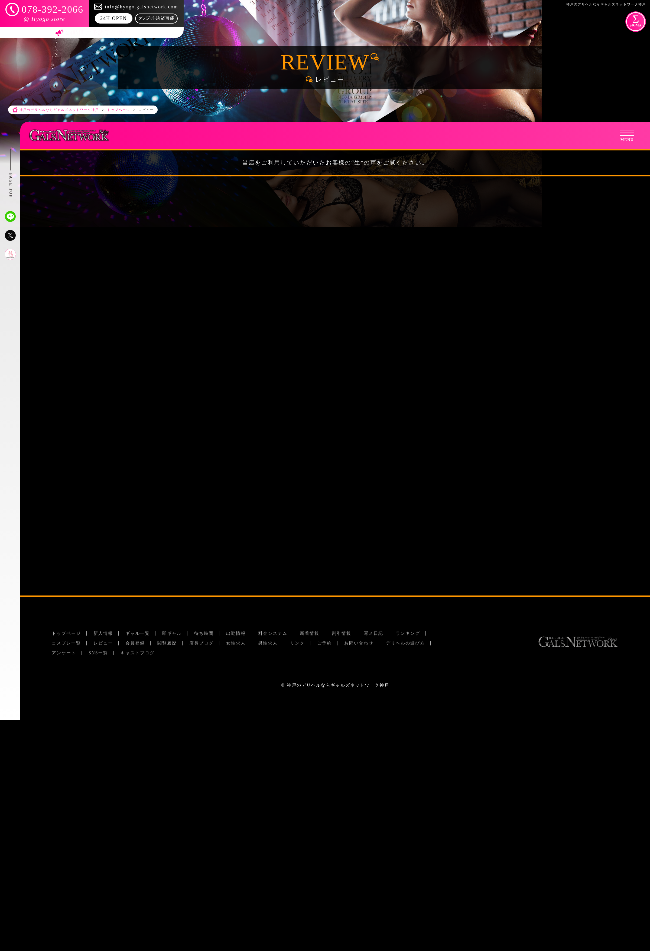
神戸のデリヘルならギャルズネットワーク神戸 (338, 685)
